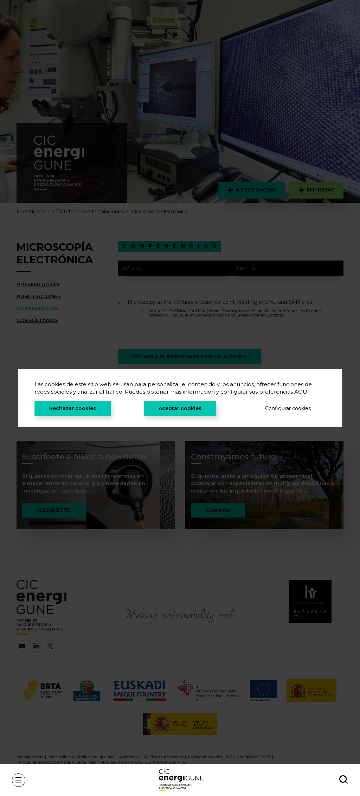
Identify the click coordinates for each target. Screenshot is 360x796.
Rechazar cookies (72, 408)
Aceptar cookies (180, 408)
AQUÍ (301, 391)
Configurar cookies (288, 408)
